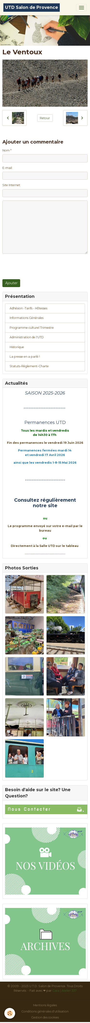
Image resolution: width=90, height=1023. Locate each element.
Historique (17, 347)
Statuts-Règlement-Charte (29, 366)
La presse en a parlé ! (25, 356)
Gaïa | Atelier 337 (64, 990)
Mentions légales (45, 1005)
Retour (45, 118)
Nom (6, 150)
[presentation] (38, 266)
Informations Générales (26, 318)
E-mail (7, 168)
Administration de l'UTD (27, 337)
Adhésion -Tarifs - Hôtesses (28, 308)
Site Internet (11, 185)
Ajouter (11, 283)
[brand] (31, 7)
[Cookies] (9, 1013)
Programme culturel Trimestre (32, 327)
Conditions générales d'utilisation (45, 1011)
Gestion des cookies (45, 1017)
